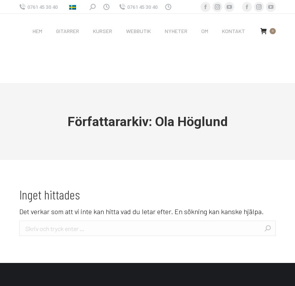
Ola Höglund (191, 121)
